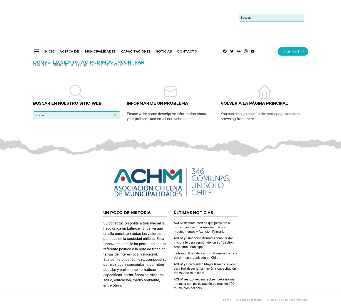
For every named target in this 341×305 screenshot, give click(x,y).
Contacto (187, 54)
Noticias (164, 54)
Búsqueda (300, 20)
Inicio (49, 54)
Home (227, 299)
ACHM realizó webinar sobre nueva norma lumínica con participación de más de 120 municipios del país (204, 283)
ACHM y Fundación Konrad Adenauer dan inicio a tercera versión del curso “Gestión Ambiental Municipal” (204, 242)
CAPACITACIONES (136, 54)
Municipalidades (100, 54)
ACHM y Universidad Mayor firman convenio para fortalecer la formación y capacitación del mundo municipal (205, 268)
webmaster (182, 121)
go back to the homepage (263, 116)
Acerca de (69, 55)
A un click (291, 55)
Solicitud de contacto (249, 299)
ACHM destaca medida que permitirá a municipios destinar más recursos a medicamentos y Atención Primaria (202, 227)
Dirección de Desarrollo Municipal (287, 299)
